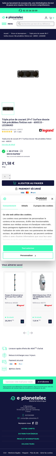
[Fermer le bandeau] (52, 199)
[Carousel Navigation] (28, 333)
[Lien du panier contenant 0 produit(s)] (51, 18)
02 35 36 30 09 (28, 10)
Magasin (25, 453)
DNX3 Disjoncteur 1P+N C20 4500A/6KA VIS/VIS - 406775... (42, 296)
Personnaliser (28, 255)
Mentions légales (14, 453)
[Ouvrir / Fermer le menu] (7, 24)
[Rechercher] (35, 24)
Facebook (33, 423)
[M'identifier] (46, 18)
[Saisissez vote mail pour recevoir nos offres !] (19, 382)
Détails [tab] (25, 206)
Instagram (36, 423)
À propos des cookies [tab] (43, 206)
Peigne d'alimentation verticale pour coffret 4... (14, 296)
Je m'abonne (43, 382)
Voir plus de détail (8, 144)
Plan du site (34, 453)
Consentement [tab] (9, 206)
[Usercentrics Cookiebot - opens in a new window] (36, 198)
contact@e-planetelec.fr (29, 418)
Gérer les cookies (46, 453)
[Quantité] (5, 176)
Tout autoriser (28, 248)
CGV (4, 453)
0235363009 (29, 415)
